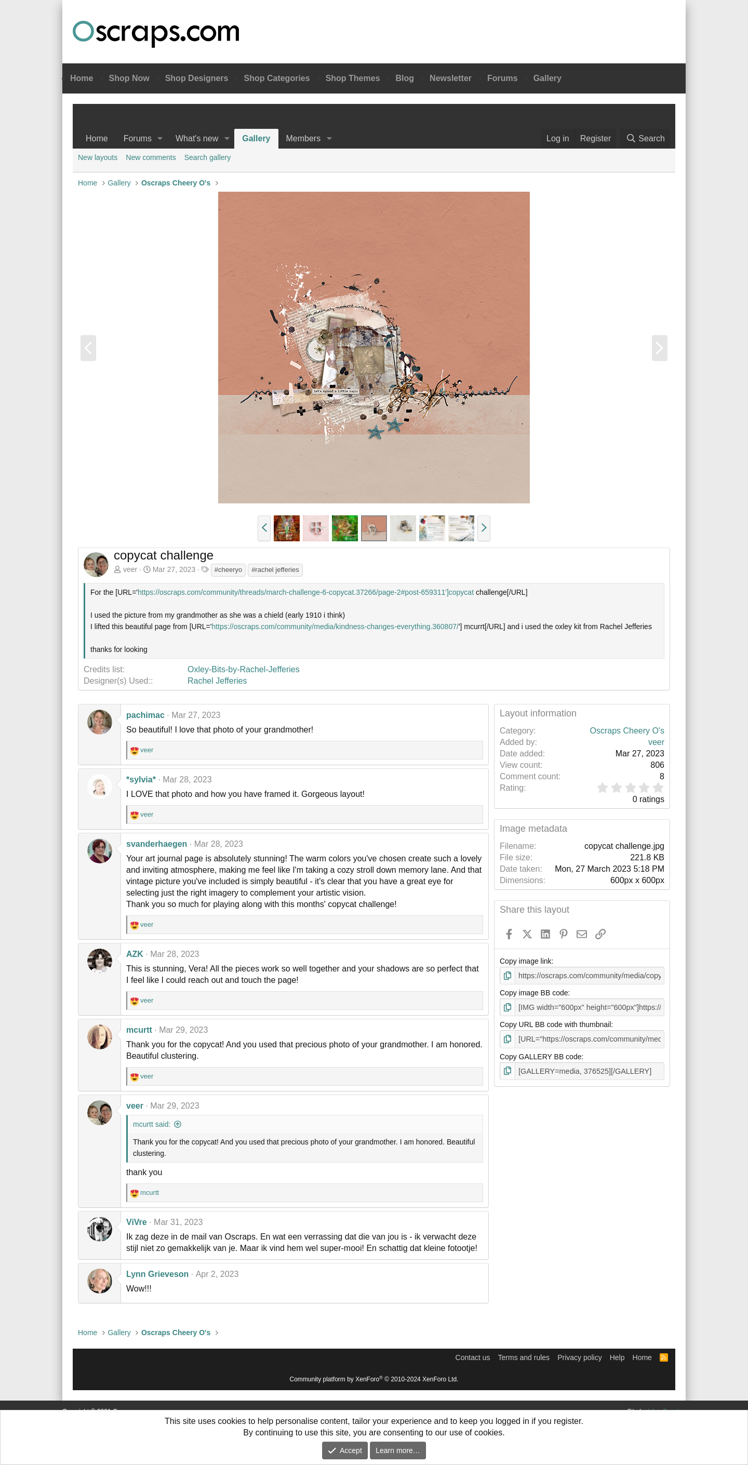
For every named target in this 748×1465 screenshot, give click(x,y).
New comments (151, 157)
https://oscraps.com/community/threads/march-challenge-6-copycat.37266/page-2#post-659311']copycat (306, 592)
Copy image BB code (534, 993)
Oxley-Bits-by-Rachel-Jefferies (244, 669)
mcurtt (139, 1030)
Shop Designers (197, 78)
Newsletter (451, 78)
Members (303, 138)
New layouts (97, 157)
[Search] (645, 139)
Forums (502, 78)
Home (81, 78)
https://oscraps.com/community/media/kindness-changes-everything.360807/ (334, 626)
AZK (134, 954)
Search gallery (207, 157)
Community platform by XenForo (374, 1379)
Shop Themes (353, 78)
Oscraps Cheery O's (627, 730)
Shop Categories (277, 78)
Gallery (547, 78)
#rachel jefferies (275, 570)
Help (617, 1357)
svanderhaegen (156, 844)
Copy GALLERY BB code (540, 1055)
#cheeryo (228, 570)
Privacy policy (579, 1357)
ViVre (136, 1222)
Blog (405, 78)
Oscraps (156, 34)
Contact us (473, 1357)
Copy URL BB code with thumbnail (555, 1024)
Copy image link (526, 961)
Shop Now (129, 78)
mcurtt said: (151, 1124)
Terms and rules (524, 1357)
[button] (160, 139)
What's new (197, 138)
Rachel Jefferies (217, 680)
